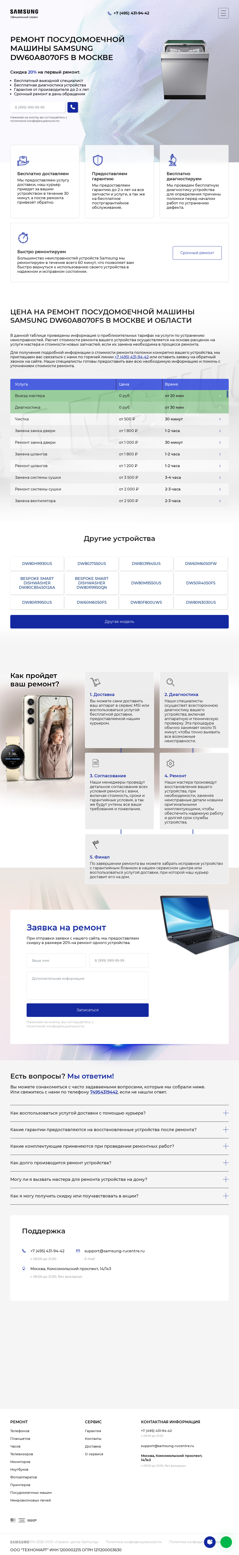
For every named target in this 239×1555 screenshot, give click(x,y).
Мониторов (20, 1462)
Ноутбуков (19, 1469)
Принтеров (20, 1485)
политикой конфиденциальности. (35, 121)
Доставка (93, 1446)
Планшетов (20, 1439)
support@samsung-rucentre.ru (167, 1446)
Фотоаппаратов (23, 1477)
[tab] (119, 1258)
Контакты (93, 1439)
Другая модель (119, 621)
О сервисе (94, 1454)
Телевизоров (21, 1454)
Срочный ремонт (197, 253)
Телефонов (19, 1431)
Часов (15, 1446)
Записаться (88, 1010)
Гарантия (93, 1431)
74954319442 (104, 1092)
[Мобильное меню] (223, 13)
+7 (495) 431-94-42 (132, 357)
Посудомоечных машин (31, 1493)
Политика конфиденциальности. (134, 1542)
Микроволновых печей (30, 1500)
